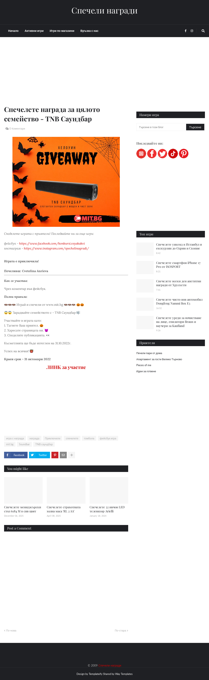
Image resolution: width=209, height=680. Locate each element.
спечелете (72, 438)
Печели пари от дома (149, 353)
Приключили (52, 438)
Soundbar (24, 444)
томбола (89, 438)
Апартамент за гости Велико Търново (159, 359)
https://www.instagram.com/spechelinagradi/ (56, 248)
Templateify (95, 674)
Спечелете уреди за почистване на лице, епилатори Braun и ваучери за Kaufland (178, 322)
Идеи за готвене (146, 371)
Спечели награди (104, 10)
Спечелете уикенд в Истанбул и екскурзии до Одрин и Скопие (179, 246)
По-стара (120, 630)
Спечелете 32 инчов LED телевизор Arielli (107, 509)
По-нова (11, 630)
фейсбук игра (108, 438)
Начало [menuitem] (13, 30)
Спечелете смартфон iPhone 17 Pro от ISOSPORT (178, 265)
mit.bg (9, 444)
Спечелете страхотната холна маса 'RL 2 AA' (63, 509)
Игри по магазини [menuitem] (62, 30)
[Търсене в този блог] (161, 127)
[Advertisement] (66, 75)
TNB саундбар (44, 444)
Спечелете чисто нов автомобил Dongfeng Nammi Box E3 (179, 301)
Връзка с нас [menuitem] (89, 30)
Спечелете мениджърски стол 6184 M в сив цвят (22, 509)
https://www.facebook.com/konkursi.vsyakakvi (52, 243)
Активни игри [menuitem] (34, 30)
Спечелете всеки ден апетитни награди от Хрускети (178, 283)
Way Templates (124, 674)
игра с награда (15, 438)
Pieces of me (143, 365)
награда (34, 438)
